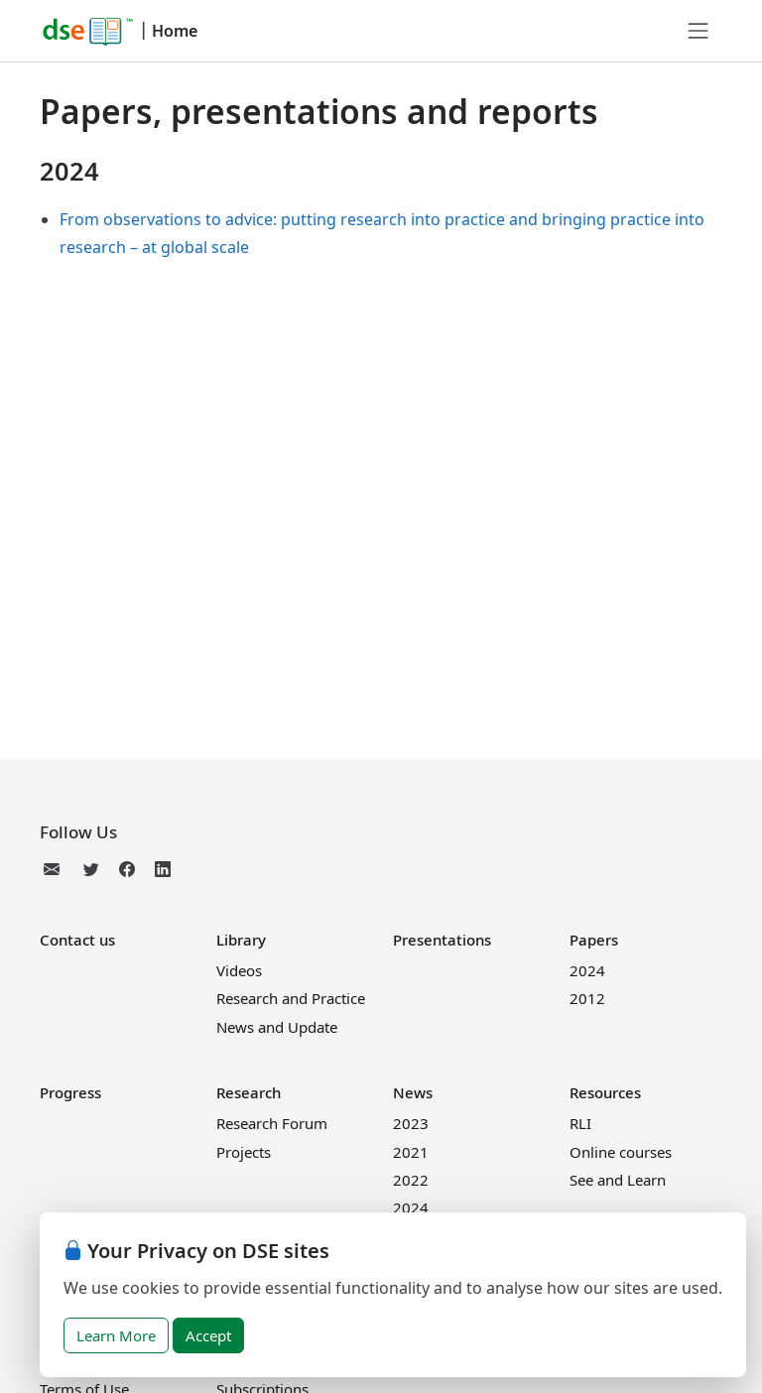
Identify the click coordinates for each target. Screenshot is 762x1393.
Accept (208, 1335)
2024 (587, 970)
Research (248, 1092)
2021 (411, 1152)
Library (241, 940)
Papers (594, 940)
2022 (411, 1180)
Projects (243, 1152)
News (413, 1092)
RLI (580, 1123)
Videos (239, 970)
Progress (70, 1092)
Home (174, 31)
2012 (587, 998)
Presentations (442, 940)
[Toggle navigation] (698, 31)
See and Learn (618, 1180)
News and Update (276, 1027)
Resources (605, 1092)
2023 (411, 1123)
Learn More (116, 1335)
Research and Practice (290, 998)
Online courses (621, 1152)
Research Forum (271, 1123)
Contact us (77, 940)
